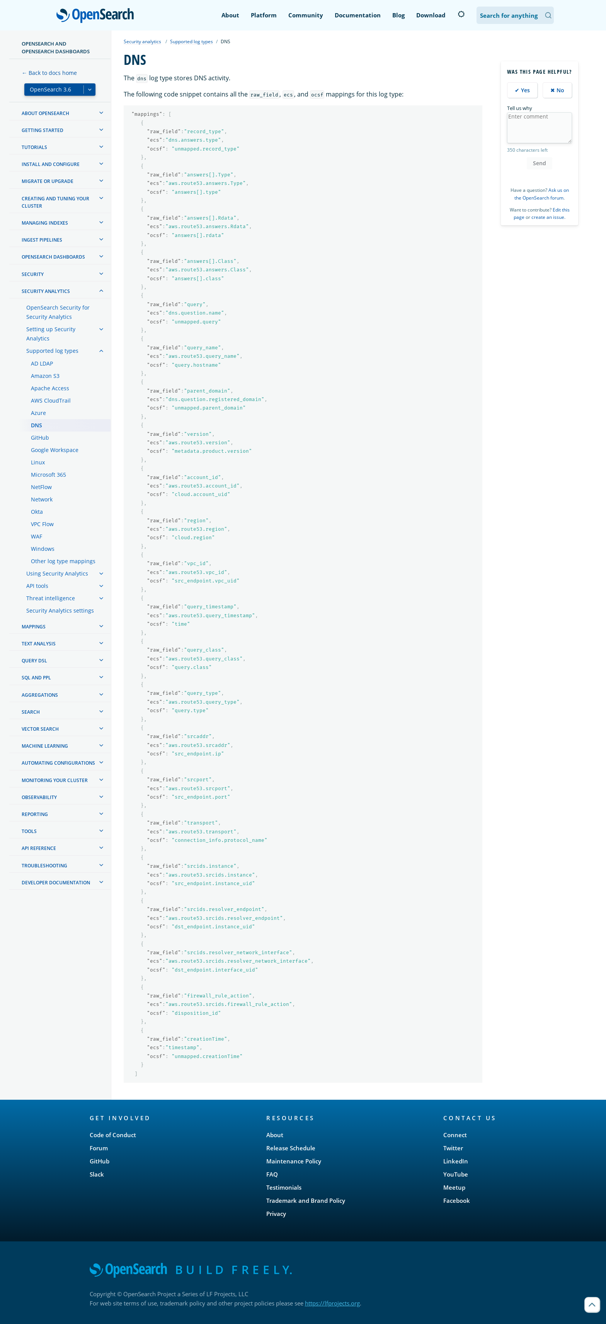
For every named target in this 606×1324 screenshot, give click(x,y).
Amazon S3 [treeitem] (45, 375)
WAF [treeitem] (36, 536)
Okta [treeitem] (37, 511)
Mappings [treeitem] (34, 626)
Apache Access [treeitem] (50, 388)
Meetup (454, 1187)
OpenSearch (97, 16)
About (230, 15)
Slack (97, 1174)
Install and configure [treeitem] (51, 164)
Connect (455, 1135)
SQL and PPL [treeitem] (36, 677)
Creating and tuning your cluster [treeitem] (55, 202)
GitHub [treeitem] (40, 437)
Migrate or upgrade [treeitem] (47, 181)
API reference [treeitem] (39, 848)
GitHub (99, 1161)
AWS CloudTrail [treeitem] (51, 400)
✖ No (557, 90)
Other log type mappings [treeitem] (63, 561)
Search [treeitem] (31, 712)
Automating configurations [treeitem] (58, 763)
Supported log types (191, 41)
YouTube (455, 1174)
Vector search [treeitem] (40, 729)
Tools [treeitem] (29, 831)
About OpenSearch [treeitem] (45, 113)
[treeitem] (101, 113)
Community (305, 15)
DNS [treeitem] (36, 425)
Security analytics (142, 41)
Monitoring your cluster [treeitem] (55, 780)
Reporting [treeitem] (35, 814)
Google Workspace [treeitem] (54, 450)
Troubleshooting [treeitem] (44, 865)
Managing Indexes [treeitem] (45, 223)
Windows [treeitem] (42, 548)
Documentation (358, 15)
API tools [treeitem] (37, 585)
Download (431, 15)
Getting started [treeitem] (42, 130)
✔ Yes (522, 90)
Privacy (276, 1213)
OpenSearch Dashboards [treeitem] (53, 257)
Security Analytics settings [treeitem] (60, 610)
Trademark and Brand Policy (305, 1200)
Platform (264, 15)
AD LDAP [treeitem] (42, 363)
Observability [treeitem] (39, 797)
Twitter (453, 1148)
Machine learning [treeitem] (45, 746)
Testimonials (283, 1187)
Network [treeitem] (42, 499)
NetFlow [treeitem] (41, 487)
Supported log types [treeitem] (52, 350)
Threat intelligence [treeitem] (50, 598)
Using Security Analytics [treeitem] (57, 573)
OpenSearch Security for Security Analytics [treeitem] (58, 312)
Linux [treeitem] (38, 462)
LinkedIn (455, 1161)
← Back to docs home (49, 72)
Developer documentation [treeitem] (56, 882)
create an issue (547, 217)
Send (539, 163)
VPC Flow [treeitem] (42, 524)
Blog (398, 15)
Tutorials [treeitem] (34, 147)
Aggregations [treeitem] (40, 695)
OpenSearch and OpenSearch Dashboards (56, 47)
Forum (99, 1148)
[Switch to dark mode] (461, 14)
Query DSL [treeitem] (34, 660)
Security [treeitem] (33, 274)
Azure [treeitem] (38, 413)
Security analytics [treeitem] (46, 291)
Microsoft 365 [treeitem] (48, 474)
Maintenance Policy (293, 1161)
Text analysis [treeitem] (39, 643)
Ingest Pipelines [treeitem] (42, 240)
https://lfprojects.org (332, 1303)
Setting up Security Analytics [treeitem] (50, 333)
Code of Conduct (113, 1135)
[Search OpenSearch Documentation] (515, 15)
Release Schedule (290, 1148)
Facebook (456, 1200)
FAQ (272, 1174)
